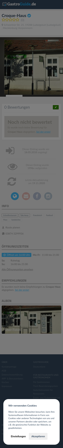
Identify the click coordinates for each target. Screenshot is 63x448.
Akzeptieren (38, 436)
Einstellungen (18, 436)
